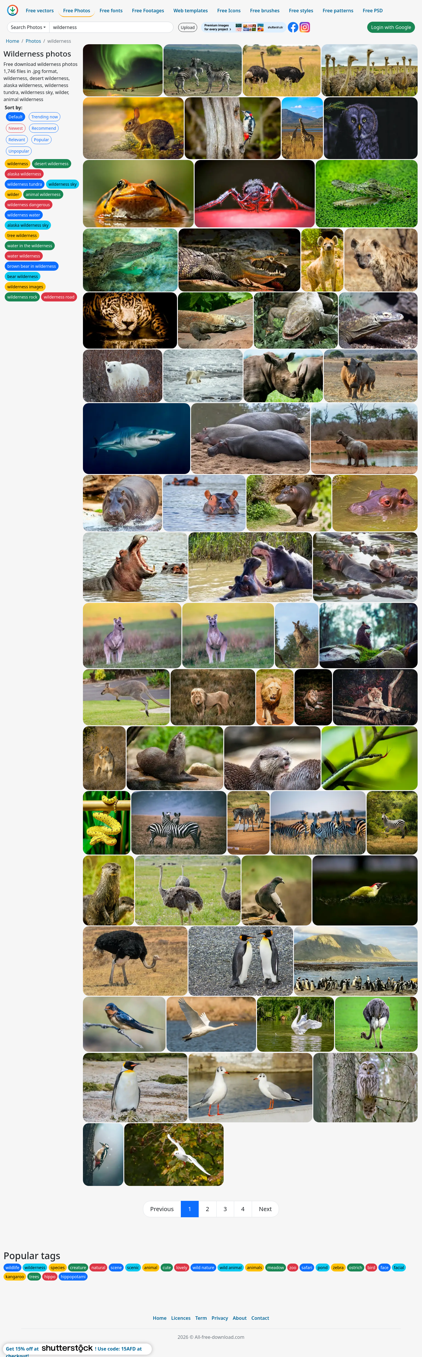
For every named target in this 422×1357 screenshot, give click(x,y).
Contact (260, 1318)
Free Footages (148, 10)
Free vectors (40, 10)
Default (15, 117)
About (239, 1318)
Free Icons (229, 10)
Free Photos (76, 10)
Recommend (44, 128)
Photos (33, 41)
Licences (180, 1318)
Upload (188, 27)
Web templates (190, 10)
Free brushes (265, 10)
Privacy (220, 1318)
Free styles (301, 10)
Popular (41, 139)
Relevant (16, 139)
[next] (265, 1209)
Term (201, 1318)
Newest (15, 128)
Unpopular (18, 151)
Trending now (44, 117)
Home (12, 41)
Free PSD (373, 10)
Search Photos (26, 27)
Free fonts (111, 10)
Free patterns (338, 10)
